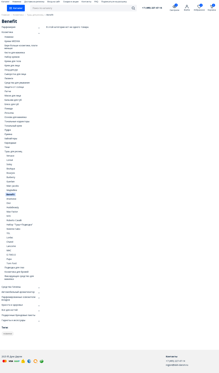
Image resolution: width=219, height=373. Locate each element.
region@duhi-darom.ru (177, 364)
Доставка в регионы (34, 1)
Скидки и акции (71, 1)
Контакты (86, 1)
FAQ (96, 1)
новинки (7, 333)
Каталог (5, 1)
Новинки (16, 1)
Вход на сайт (53, 1)
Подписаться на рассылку (114, 1)
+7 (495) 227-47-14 (152, 7)
